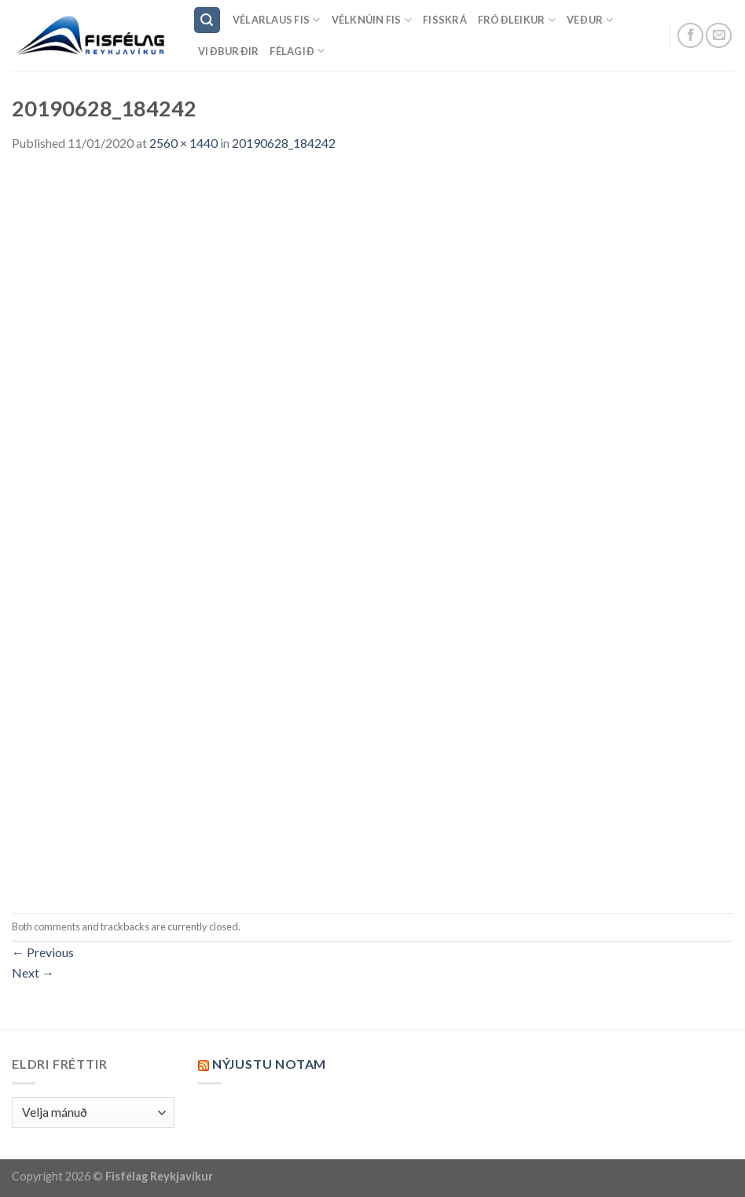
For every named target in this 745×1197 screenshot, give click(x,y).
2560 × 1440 (183, 142)
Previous (43, 952)
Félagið (297, 50)
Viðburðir (228, 51)
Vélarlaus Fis (277, 20)
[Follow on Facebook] (690, 36)
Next (33, 972)
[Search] (207, 20)
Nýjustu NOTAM (269, 1063)
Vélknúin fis (372, 20)
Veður (590, 20)
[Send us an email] (719, 36)
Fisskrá (445, 19)
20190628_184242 (284, 142)
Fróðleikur (517, 20)
